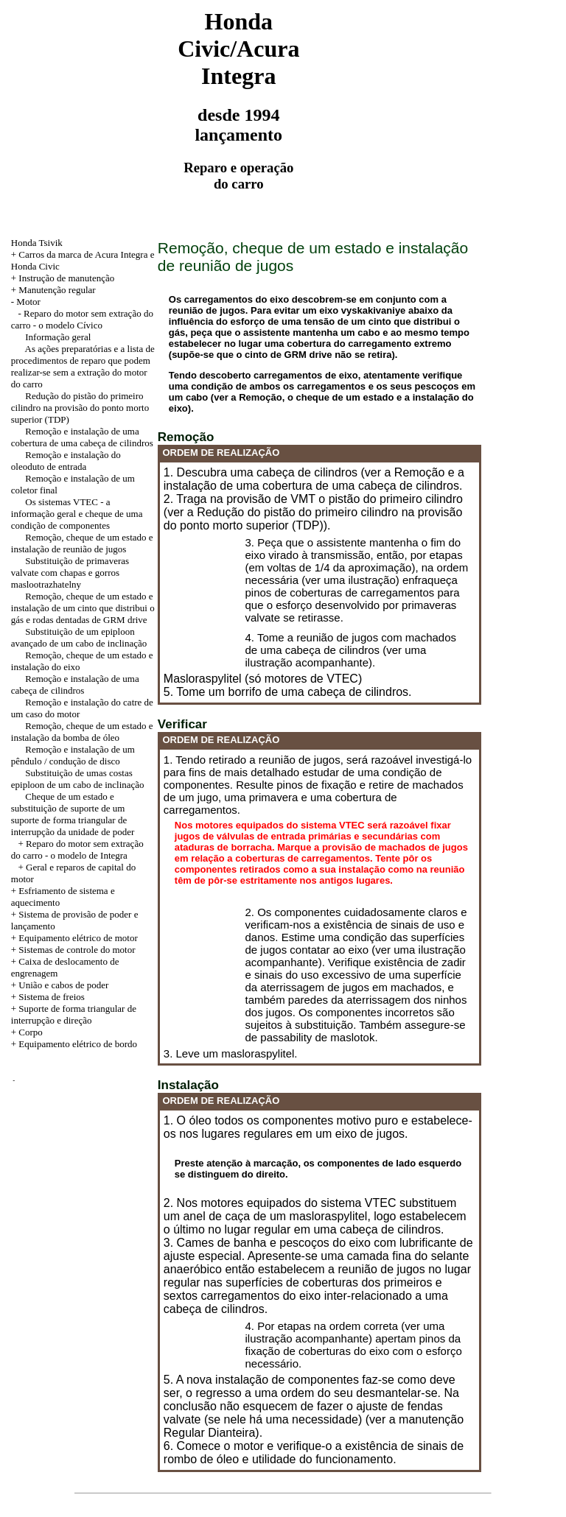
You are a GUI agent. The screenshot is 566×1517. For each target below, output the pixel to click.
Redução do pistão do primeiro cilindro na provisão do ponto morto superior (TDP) (80, 407)
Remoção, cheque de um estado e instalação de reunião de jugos (82, 543)
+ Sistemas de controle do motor (73, 949)
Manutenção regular (56, 289)
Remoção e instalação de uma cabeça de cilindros (75, 684)
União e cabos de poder (63, 984)
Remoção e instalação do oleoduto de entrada (66, 460)
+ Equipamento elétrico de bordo (74, 1043)
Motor (28, 301)
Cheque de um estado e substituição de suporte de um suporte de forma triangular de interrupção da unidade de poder (72, 814)
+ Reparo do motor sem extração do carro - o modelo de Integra (77, 849)
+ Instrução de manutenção (63, 278)
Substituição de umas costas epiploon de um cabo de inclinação (77, 778)
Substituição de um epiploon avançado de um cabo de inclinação (79, 637)
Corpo (30, 1032)
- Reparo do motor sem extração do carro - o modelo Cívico (82, 319)
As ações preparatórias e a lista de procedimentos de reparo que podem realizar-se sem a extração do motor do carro (83, 366)
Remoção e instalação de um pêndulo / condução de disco (73, 755)
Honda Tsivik (37, 242)
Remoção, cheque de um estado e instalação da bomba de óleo (82, 731)
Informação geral (58, 336)
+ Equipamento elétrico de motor (74, 937)
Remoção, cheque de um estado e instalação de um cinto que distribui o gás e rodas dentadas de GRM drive (83, 608)
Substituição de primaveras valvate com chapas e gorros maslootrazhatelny (70, 572)
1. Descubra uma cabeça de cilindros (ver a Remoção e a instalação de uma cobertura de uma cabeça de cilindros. (314, 479)
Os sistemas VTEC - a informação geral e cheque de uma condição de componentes (77, 513)
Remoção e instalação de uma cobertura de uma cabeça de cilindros (82, 437)
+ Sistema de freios (48, 996)
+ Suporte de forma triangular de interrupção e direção (73, 1014)
